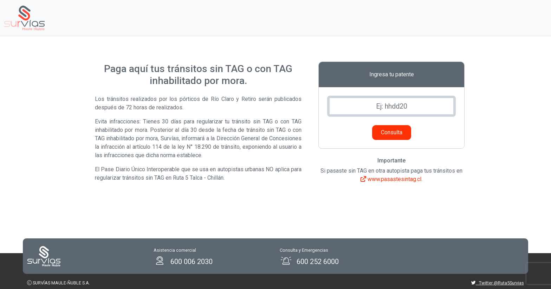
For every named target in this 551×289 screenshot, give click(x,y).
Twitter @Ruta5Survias (497, 282)
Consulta (391, 132)
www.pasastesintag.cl (391, 179)
